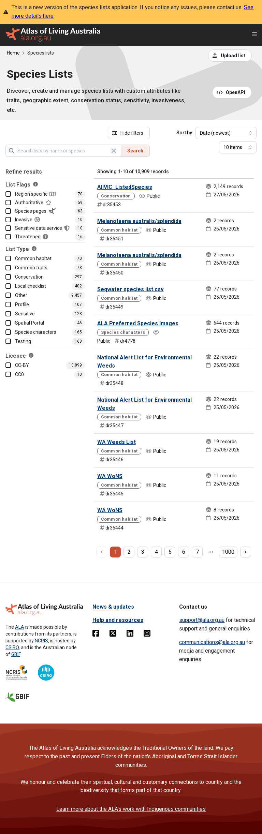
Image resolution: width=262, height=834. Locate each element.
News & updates (113, 607)
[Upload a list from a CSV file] (230, 55)
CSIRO (12, 647)
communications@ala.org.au (212, 642)
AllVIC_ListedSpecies (124, 187)
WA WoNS (109, 476)
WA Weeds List (116, 442)
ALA (19, 627)
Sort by (184, 132)
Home (13, 53)
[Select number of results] (238, 147)
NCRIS (41, 640)
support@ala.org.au (201, 620)
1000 (228, 552)
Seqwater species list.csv (130, 289)
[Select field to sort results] (226, 133)
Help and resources (117, 620)
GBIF (15, 654)
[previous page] (101, 552)
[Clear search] (114, 151)
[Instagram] (147, 634)
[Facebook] (95, 634)
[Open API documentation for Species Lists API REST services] (232, 92)
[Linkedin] (130, 634)
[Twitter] (113, 634)
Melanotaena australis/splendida (139, 221)
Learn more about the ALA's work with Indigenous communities (131, 809)
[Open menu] (254, 35)
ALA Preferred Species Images (137, 323)
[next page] (245, 552)
